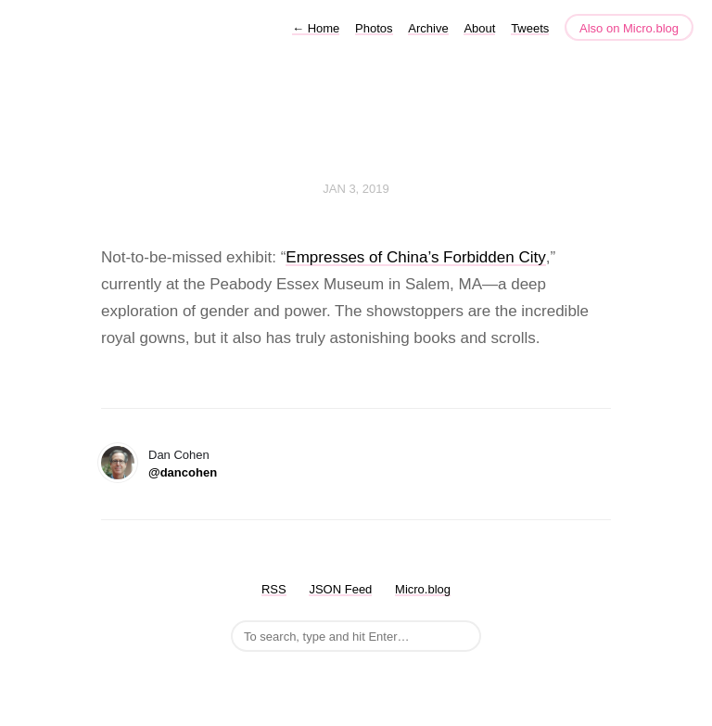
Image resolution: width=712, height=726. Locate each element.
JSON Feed (340, 589)
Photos (373, 28)
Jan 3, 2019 (356, 189)
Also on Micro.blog (629, 28)
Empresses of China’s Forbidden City (415, 257)
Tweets (530, 28)
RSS (273, 589)
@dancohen (182, 472)
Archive (428, 28)
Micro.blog (423, 589)
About (479, 28)
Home (315, 28)
